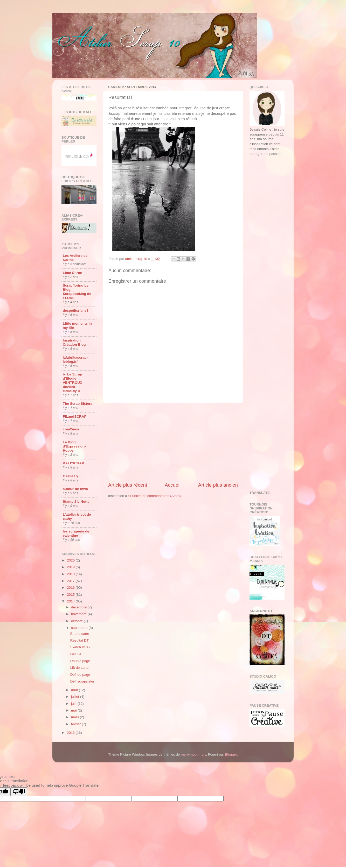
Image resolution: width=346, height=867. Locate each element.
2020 (71, 560)
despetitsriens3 (75, 310)
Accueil (173, 485)
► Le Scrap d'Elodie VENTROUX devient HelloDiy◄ (72, 382)
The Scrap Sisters (77, 404)
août (75, 690)
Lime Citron (72, 273)
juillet (75, 697)
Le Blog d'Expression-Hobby (74, 446)
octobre (77, 621)
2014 (71, 601)
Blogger (231, 754)
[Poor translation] (19, 791)
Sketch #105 (80, 647)
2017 (71, 581)
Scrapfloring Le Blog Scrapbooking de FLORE (77, 291)
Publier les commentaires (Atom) (155, 496)
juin (74, 704)
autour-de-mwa (75, 489)
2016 (71, 587)
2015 (71, 594)
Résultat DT (79, 640)
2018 (71, 574)
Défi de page (80, 675)
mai (74, 710)
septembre (80, 628)
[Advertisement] (173, 442)
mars (75, 717)
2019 (71, 567)
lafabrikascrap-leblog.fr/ (75, 360)
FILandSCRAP (75, 416)
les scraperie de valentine (76, 533)
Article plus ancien (218, 485)
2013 (71, 733)
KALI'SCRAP (73, 463)
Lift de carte (79, 668)
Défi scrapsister (82, 681)
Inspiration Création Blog (74, 342)
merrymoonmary (193, 754)
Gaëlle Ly (70, 476)
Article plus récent (127, 485)
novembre (79, 614)
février (76, 724)
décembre (79, 607)
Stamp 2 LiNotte (76, 501)
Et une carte (79, 634)
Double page (80, 661)
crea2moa (71, 429)
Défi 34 (75, 654)
